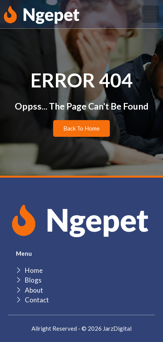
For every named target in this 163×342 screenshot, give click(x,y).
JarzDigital (117, 328)
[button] (150, 14)
